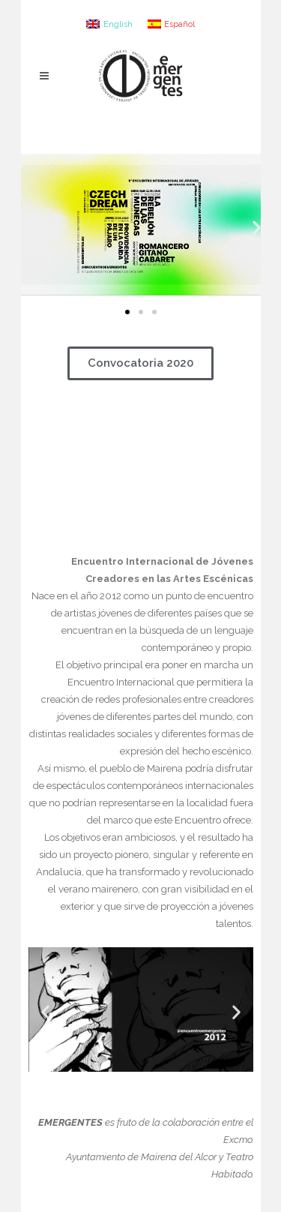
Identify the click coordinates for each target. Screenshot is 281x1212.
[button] (127, 312)
